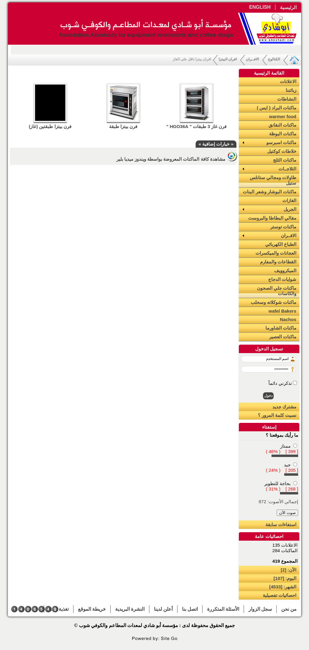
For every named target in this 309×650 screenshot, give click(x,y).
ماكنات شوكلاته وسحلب (273, 302)
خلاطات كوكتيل (281, 151)
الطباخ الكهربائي (280, 244)
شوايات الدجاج (282, 279)
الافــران (252, 59)
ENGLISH (260, 7)
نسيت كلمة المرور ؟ (277, 415)
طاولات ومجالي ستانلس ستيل (273, 180)
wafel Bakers (282, 311)
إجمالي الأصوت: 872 (278, 501)
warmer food (282, 116)
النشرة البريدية (130, 609)
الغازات (289, 200)
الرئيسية (288, 7)
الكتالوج (274, 59)
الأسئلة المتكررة (223, 609)
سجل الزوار (260, 609)
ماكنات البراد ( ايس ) (276, 107)
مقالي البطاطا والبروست (272, 217)
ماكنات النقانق (282, 124)
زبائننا (291, 90)
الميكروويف (285, 270)
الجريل (290, 209)
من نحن (289, 609)
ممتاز (285, 446)
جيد (287, 464)
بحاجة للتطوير (277, 483)
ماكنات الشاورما (280, 327)
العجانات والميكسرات (275, 253)
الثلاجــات (287, 168)
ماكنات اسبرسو (281, 142)
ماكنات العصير (282, 336)
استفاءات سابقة (280, 524)
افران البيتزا (228, 59)
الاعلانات (288, 81)
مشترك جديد (284, 406)
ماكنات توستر (283, 226)
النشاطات (286, 98)
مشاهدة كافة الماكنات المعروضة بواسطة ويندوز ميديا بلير (176, 159)
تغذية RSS (59, 609)
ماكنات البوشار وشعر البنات (269, 191)
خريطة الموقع (92, 609)
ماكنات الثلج (284, 159)
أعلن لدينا (163, 609)
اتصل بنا (190, 609)
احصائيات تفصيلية (279, 595)
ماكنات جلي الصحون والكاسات (276, 290)
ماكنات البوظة (282, 133)
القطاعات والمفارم (278, 261)
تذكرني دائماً (280, 383)
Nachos (288, 319)
